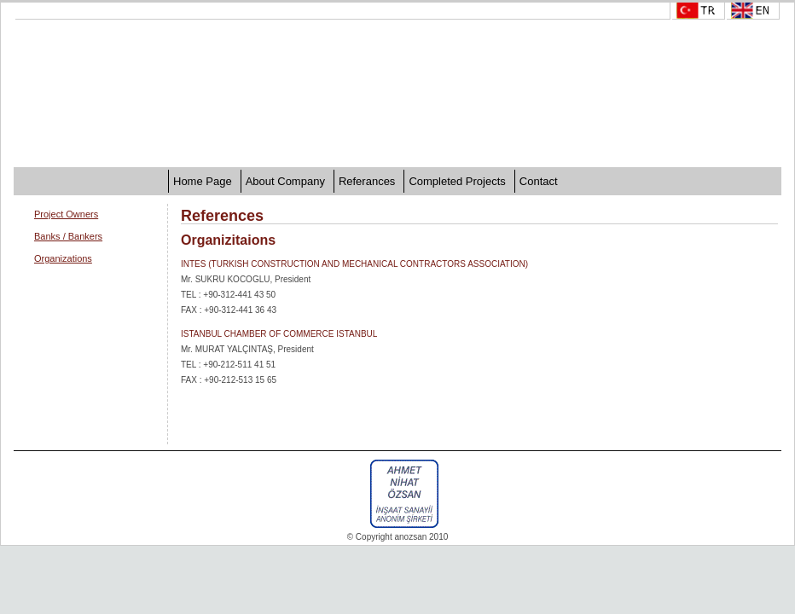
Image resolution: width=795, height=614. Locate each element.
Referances (367, 181)
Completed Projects (457, 181)
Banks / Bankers (68, 236)
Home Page (202, 181)
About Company (285, 181)
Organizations (63, 258)
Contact (538, 181)
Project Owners (66, 214)
